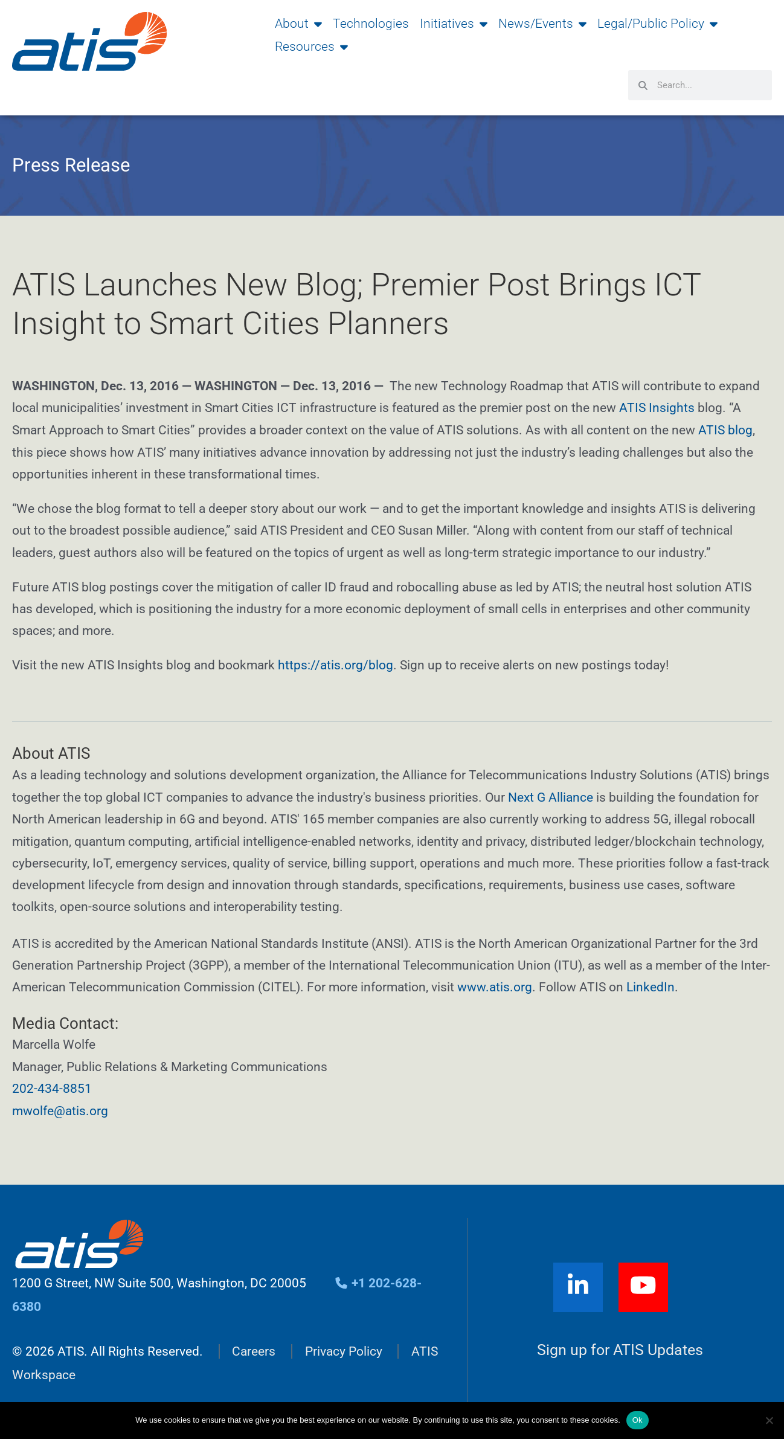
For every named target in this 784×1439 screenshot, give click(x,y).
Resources (311, 46)
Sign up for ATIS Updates (620, 1347)
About (298, 24)
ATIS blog (725, 429)
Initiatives (453, 24)
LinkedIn (650, 985)
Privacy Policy (343, 1348)
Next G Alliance (550, 795)
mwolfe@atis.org (60, 1108)
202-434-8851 (52, 1086)
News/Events (542, 24)
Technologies (371, 24)
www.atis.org (494, 985)
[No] (769, 1420)
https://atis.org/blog (335, 664)
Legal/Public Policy (657, 24)
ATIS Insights (658, 408)
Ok (637, 1420)
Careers (253, 1348)
